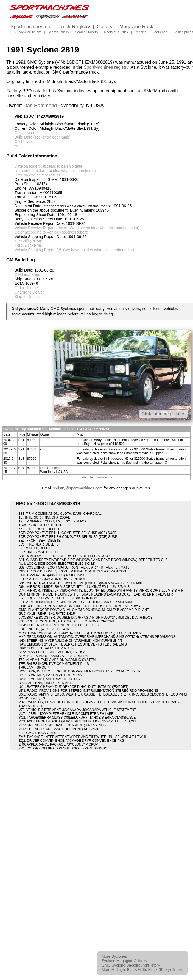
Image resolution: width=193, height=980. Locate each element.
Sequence (159, 32)
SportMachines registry (106, 67)
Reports (140, 32)
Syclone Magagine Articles (124, 961)
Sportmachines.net (31, 26)
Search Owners (86, 32)
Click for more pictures (163, 413)
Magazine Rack (136, 26)
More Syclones (114, 956)
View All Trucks (30, 32)
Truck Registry (74, 26)
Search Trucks (58, 32)
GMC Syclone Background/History (131, 965)
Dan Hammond (40, 105)
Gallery (105, 26)
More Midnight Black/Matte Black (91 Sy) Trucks (142, 969)
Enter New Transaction (96, 477)
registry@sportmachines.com (78, 488)
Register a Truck (116, 32)
